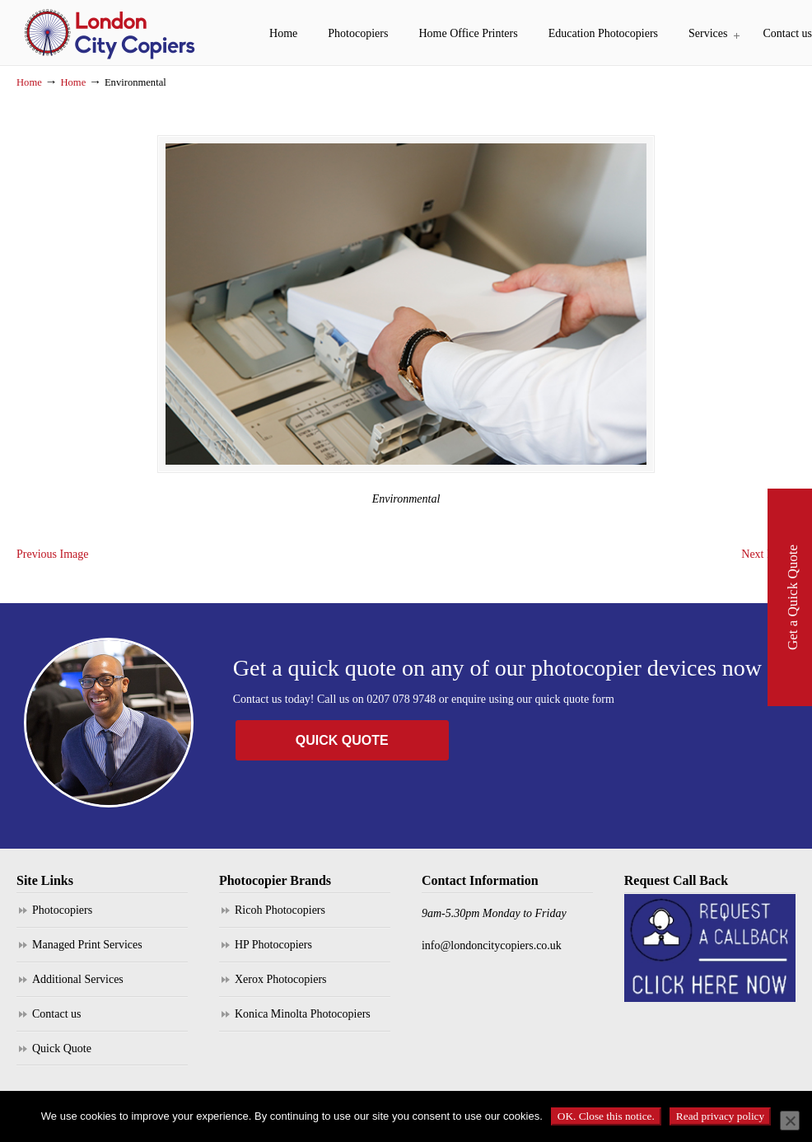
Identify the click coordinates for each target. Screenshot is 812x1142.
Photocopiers (62, 918)
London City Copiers (111, 33)
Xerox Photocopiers (281, 987)
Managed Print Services (87, 953)
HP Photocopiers (273, 953)
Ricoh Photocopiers (280, 918)
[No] (790, 1120)
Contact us (57, 1022)
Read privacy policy (720, 1116)
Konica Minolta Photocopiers (303, 1022)
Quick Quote (61, 1057)
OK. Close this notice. (606, 1116)
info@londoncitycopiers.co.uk (492, 954)
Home (29, 82)
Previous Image (52, 563)
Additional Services (78, 987)
